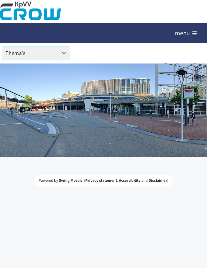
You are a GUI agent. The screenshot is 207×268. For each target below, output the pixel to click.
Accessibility (130, 180)
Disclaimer (158, 180)
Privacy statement (101, 180)
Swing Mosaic (70, 180)
